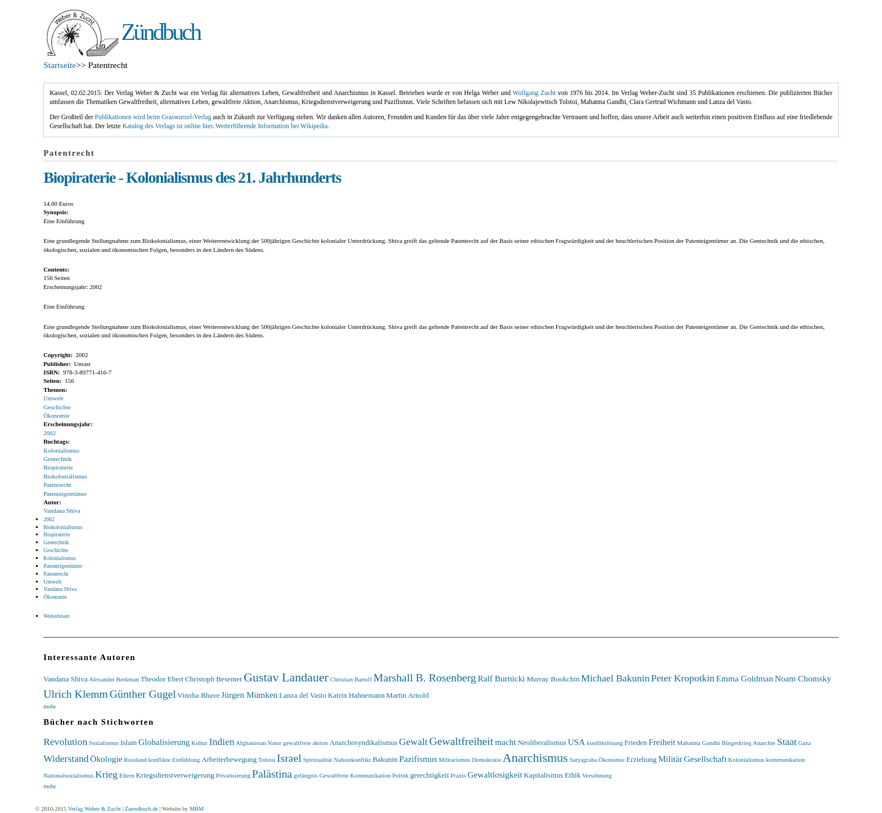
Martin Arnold (407, 695)
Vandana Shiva (61, 510)
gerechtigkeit (429, 775)
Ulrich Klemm (75, 694)
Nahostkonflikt (352, 759)
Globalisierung (164, 742)
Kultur (199, 742)
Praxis (458, 775)
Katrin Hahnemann (356, 695)
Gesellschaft (705, 759)
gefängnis (306, 775)
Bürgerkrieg (737, 742)
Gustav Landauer (286, 677)
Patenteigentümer (65, 493)
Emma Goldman (744, 678)
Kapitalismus (543, 775)
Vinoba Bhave (199, 695)
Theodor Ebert (162, 679)
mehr (49, 706)
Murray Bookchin (552, 679)
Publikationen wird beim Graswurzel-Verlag (153, 117)
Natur (274, 742)
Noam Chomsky (803, 678)
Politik (400, 775)
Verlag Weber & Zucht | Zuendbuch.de (113, 809)
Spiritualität (317, 759)
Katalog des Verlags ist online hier (168, 126)
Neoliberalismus (542, 742)
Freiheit (662, 742)
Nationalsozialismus (68, 775)
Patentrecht (57, 484)
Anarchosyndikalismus (364, 742)
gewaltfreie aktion (305, 742)
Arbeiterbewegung (228, 759)
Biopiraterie (58, 467)
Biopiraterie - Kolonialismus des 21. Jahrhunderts (192, 177)
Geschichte (57, 407)
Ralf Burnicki (501, 678)
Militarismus (454, 759)
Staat (786, 741)
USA (576, 742)
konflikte (159, 759)
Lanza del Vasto (302, 695)
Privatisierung (232, 775)
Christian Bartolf (351, 679)
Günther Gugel (143, 694)
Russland (135, 759)
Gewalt (413, 741)
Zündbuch (160, 32)
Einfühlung (186, 759)
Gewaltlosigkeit (494, 774)
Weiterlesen (56, 616)
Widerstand (65, 758)
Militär (670, 759)
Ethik (573, 775)
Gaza (804, 742)
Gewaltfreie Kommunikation (355, 775)
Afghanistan (251, 742)
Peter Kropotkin (682, 678)
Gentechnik (57, 458)
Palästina (272, 773)
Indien (222, 741)
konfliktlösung (605, 742)
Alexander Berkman (114, 679)
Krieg (106, 774)
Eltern (126, 775)
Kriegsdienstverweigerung (175, 775)
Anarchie (764, 742)
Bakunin (385, 759)
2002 (49, 433)
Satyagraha (583, 759)
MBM (197, 809)
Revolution (65, 741)
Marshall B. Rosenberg (425, 677)
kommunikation (785, 759)
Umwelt (53, 398)
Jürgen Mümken (249, 694)
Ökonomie (56, 415)
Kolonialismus (61, 450)
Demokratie (486, 759)
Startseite (59, 65)
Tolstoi (266, 759)
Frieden (635, 742)
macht (505, 742)
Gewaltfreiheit (461, 741)
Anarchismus (535, 758)
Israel (289, 758)
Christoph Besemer (213, 679)
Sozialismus (104, 742)
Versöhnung (597, 775)
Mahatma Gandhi (699, 742)
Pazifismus (418, 759)
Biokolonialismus (65, 476)
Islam (128, 742)
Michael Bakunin (615, 678)
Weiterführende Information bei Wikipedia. (272, 126)
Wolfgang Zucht (534, 93)
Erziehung (641, 759)
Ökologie (106, 759)
